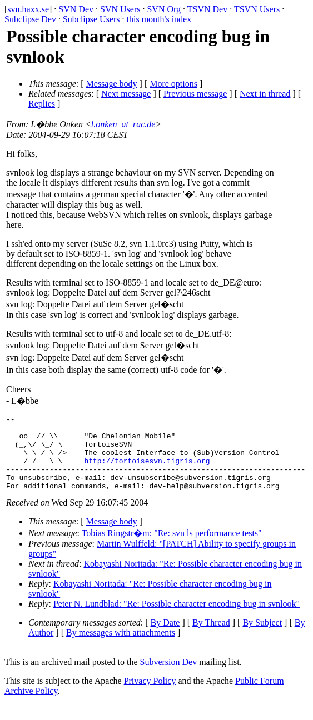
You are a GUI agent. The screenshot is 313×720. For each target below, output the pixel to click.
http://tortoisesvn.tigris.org (147, 471)
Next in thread (265, 93)
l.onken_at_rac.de (123, 124)
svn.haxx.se (28, 9)
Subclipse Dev (30, 19)
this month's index (159, 19)
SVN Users (120, 9)
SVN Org (164, 9)
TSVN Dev (207, 9)
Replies (41, 103)
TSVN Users (257, 9)
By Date (165, 637)
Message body (111, 83)
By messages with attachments (120, 647)
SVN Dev (75, 9)
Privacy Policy (150, 696)
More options (173, 83)
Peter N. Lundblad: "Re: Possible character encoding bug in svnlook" (176, 618)
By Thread (211, 637)
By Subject (262, 637)
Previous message (195, 93)
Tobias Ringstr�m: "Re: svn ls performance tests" (172, 548)
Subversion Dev (168, 677)
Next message (126, 93)
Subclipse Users (91, 19)
